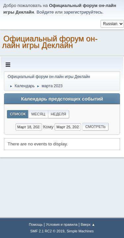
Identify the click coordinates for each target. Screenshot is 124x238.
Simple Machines (80, 231)
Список (18, 114)
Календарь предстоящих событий (62, 98)
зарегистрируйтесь (83, 12)
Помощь (36, 224)
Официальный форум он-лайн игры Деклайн (50, 42)
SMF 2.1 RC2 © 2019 (47, 231)
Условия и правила (61, 224)
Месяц (38, 114)
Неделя (58, 114)
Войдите (45, 12)
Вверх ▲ (88, 224)
